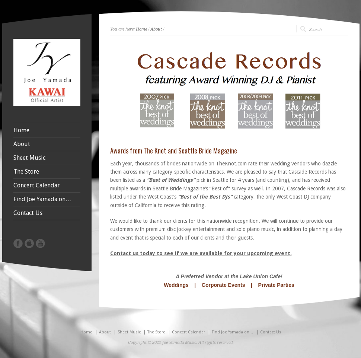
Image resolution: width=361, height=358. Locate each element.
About (156, 29)
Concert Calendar (36, 185)
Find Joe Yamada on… (42, 199)
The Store (26, 172)
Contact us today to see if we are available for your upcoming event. (201, 253)
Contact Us (27, 213)
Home (141, 29)
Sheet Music (29, 158)
